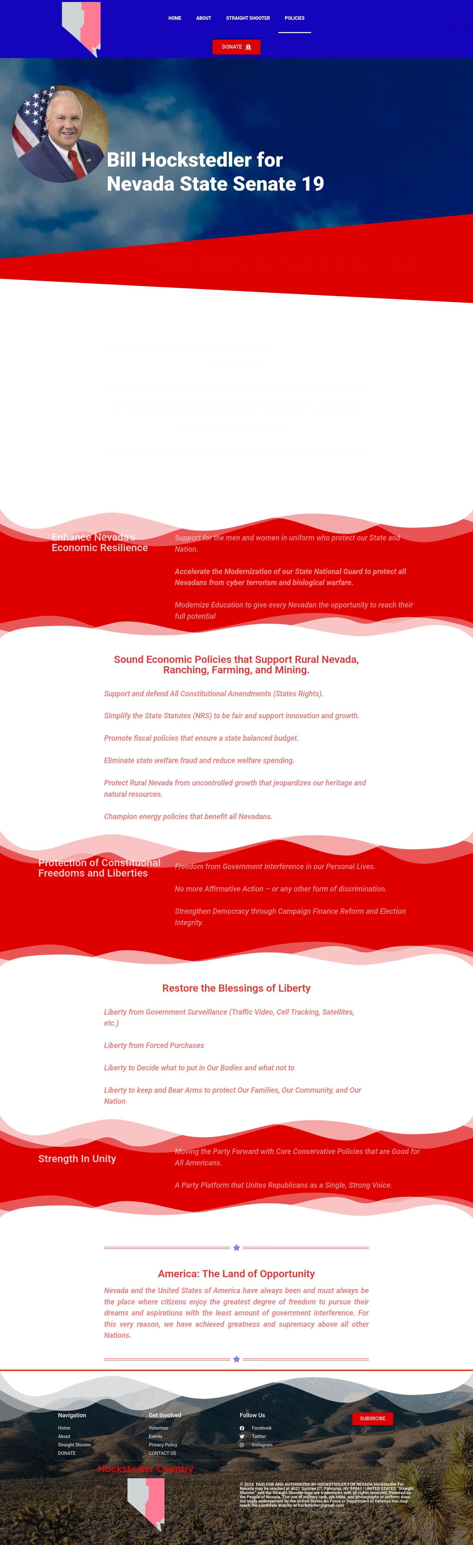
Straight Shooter (248, 18)
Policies (295, 18)
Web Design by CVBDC (327, 1512)
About (203, 18)
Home (174, 18)
